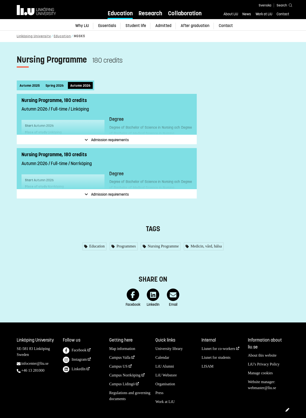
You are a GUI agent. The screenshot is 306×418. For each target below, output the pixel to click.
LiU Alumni (164, 366)
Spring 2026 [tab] (54, 86)
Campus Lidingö (122, 384)
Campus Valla (120, 357)
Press (159, 393)
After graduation (195, 25)
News (246, 14)
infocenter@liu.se (35, 363)
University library (169, 349)
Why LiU (82, 25)
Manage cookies (260, 373)
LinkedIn (74, 369)
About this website (262, 355)
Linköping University (34, 36)
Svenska (265, 5)
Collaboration (185, 13)
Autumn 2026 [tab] (80, 86)
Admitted (163, 25)
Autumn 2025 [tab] (30, 86)
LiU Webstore (166, 375)
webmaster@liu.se (262, 388)
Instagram (75, 360)
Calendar (162, 357)
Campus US (118, 366)
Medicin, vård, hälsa (206, 246)
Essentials (107, 25)
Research (150, 13)
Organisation (165, 384)
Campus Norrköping (125, 375)
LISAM (207, 366)
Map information (122, 349)
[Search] (282, 5)
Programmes (125, 246)
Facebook (74, 350)
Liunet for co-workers (218, 349)
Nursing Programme (163, 246)
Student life (136, 25)
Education (120, 13)
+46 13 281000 (32, 370)
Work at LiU (264, 14)
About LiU (231, 14)
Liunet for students (216, 357)
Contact (283, 14)
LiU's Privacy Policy (264, 364)
